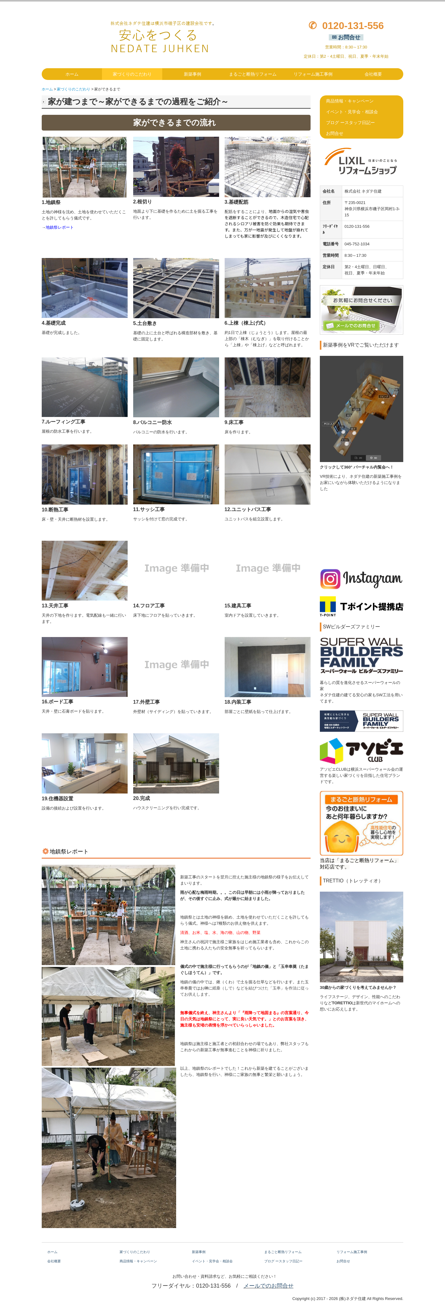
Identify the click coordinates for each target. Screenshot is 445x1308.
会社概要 (373, 74)
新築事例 (192, 74)
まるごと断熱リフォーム (253, 74)
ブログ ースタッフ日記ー (350, 122)
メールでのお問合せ (269, 1286)
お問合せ (334, 133)
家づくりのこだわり (132, 74)
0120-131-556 (353, 25)
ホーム (72, 74)
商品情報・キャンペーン (350, 100)
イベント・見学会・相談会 (352, 111)
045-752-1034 (357, 244)
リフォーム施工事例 (313, 74)
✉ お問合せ (346, 37)
